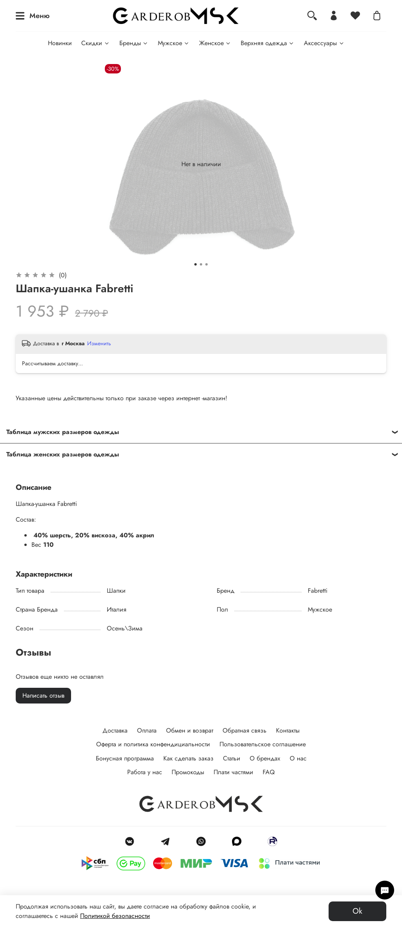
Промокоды (188, 772)
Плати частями (233, 772)
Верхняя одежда (267, 43)
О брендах (265, 758)
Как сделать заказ (188, 758)
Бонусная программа (125, 758)
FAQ (269, 772)
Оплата (147, 730)
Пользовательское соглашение (262, 744)
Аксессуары (324, 43)
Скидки (95, 43)
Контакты (288, 730)
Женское (215, 43)
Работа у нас (144, 772)
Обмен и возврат (189, 730)
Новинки (60, 43)
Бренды (133, 43)
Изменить (99, 343)
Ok (357, 911)
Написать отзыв (43, 695)
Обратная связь (245, 730)
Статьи (231, 758)
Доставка (115, 730)
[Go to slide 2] (201, 264)
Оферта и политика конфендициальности (153, 744)
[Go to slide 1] (195, 264)
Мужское (174, 43)
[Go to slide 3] (206, 264)
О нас (298, 758)
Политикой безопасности (115, 915)
